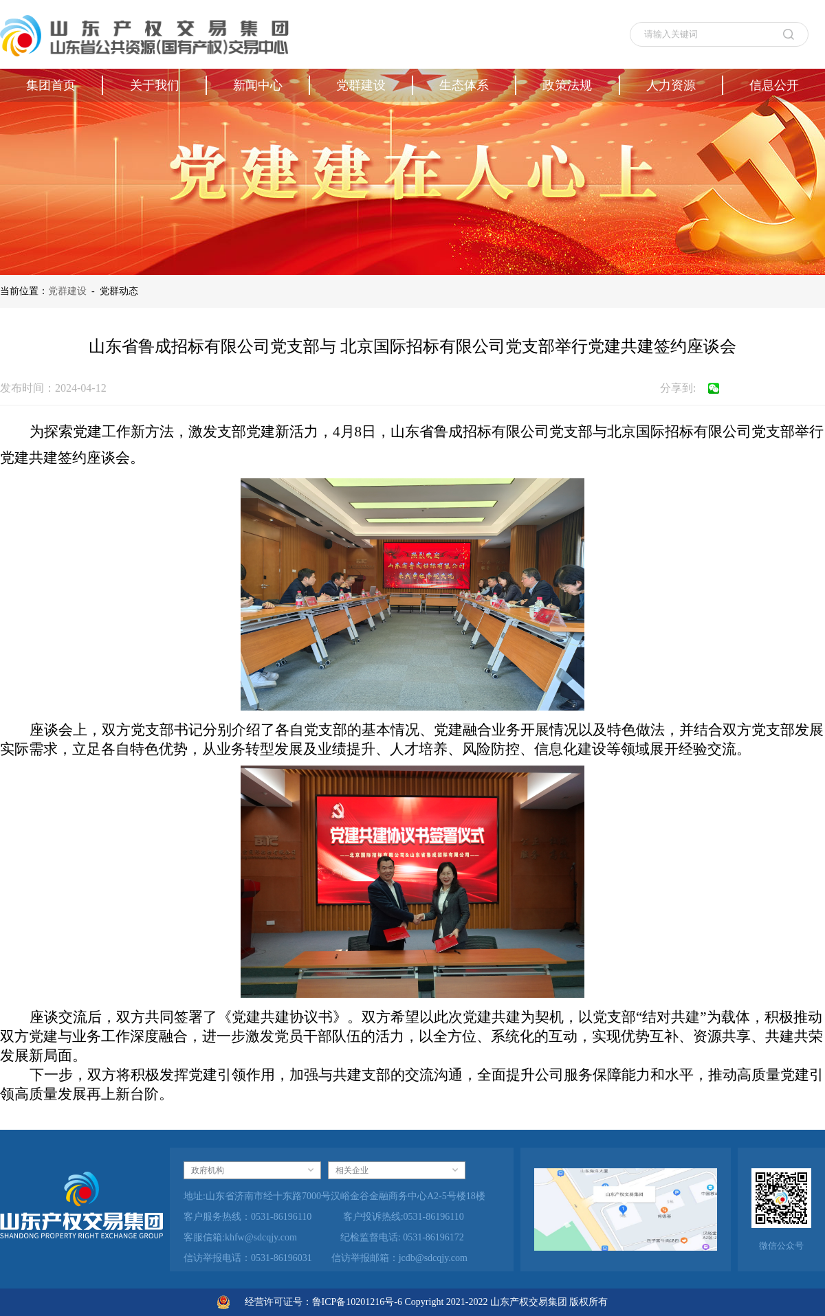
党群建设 (67, 291)
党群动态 (119, 291)
